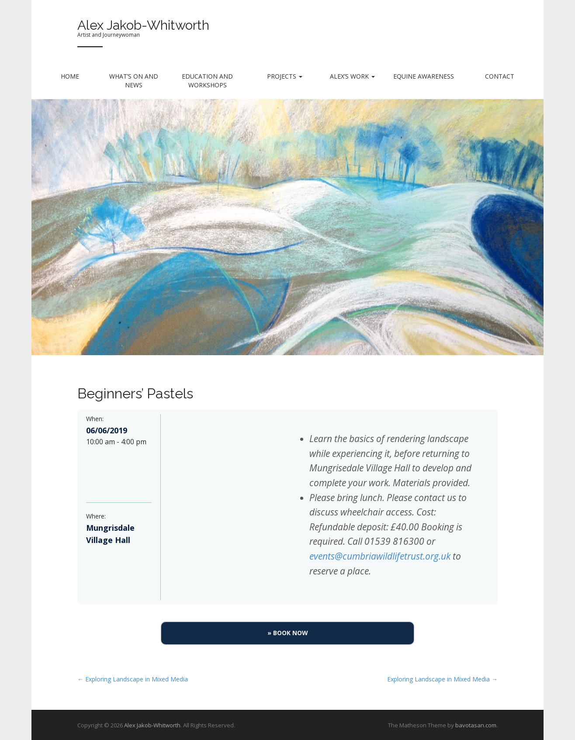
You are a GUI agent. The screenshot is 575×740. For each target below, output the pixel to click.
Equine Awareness (423, 76)
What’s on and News (133, 80)
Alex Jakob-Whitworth (143, 25)
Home (70, 76)
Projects (284, 76)
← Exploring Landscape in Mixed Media (132, 679)
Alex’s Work (352, 76)
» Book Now (287, 633)
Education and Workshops (207, 80)
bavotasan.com (475, 725)
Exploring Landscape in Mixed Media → (442, 679)
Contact (499, 76)
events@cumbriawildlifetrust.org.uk (379, 556)
